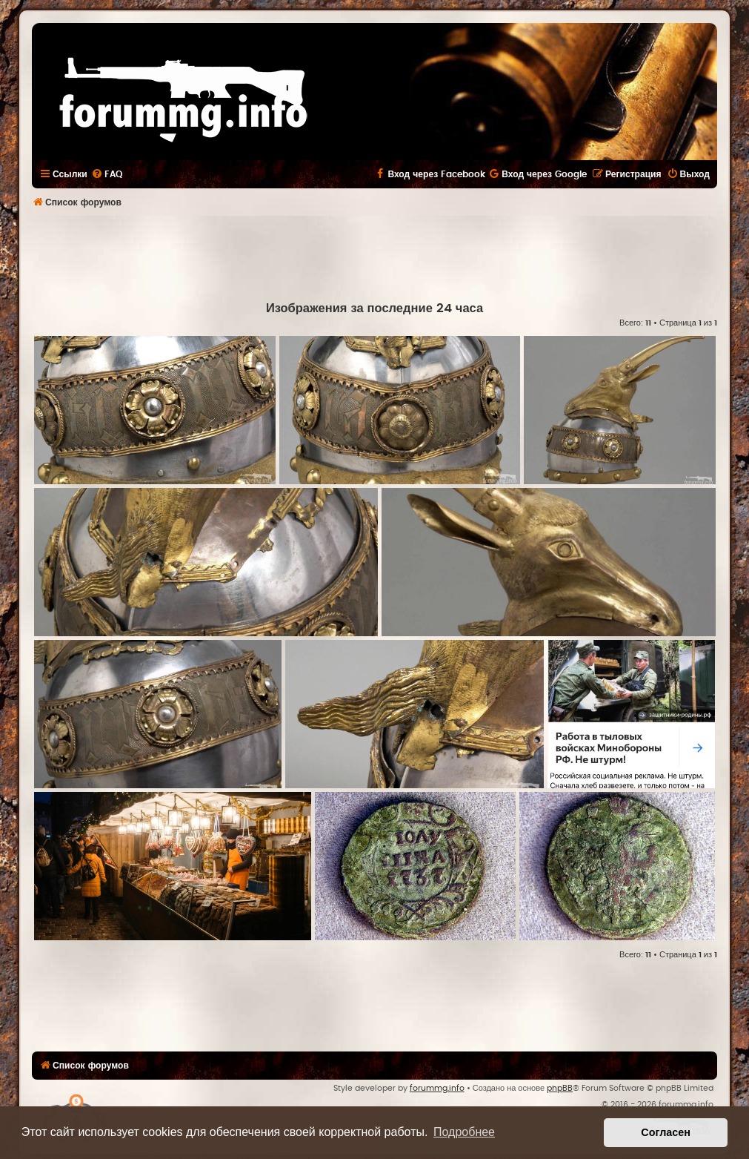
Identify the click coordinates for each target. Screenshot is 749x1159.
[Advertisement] (375, 256)
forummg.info (437, 1088)
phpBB (560, 1088)
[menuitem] (106, 174)
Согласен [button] (665, 1132)
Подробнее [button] (464, 1132)
